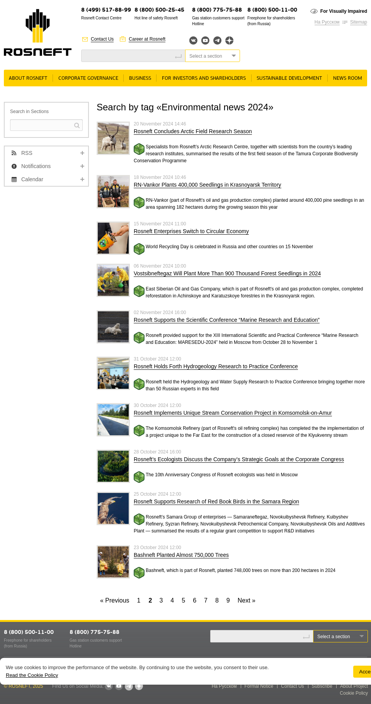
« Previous (114, 600)
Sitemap (358, 22)
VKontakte (109, 686)
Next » (246, 600)
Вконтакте (193, 40)
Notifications (36, 166)
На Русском (327, 22)
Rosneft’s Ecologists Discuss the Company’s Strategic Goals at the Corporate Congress (239, 459)
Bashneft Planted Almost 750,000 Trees (181, 555)
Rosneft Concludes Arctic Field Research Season (193, 131)
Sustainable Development (289, 78)
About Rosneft (28, 78)
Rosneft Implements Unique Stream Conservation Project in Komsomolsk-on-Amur (233, 413)
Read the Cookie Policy (32, 675)
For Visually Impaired (343, 11)
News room (347, 78)
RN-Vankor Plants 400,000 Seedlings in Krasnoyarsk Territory (207, 185)
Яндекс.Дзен (229, 40)
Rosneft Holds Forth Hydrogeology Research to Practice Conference (216, 366)
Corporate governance (88, 78)
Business (140, 78)
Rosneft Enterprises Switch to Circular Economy (191, 231)
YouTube (205, 40)
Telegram (217, 40)
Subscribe (322, 686)
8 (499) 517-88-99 (106, 10)
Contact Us (102, 39)
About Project (354, 686)
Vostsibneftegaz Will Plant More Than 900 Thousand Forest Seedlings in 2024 (227, 273)
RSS (26, 153)
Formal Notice (259, 686)
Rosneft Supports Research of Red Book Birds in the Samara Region (216, 501)
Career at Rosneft (147, 39)
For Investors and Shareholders (204, 78)
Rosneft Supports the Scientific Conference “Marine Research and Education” (227, 320)
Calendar (32, 179)
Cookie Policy (354, 693)
